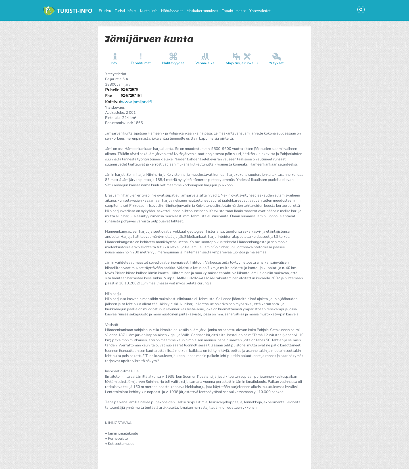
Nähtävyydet (172, 10)
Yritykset (276, 63)
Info (114, 63)
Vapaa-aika (204, 63)
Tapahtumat (234, 10)
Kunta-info (148, 10)
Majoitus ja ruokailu (242, 63)
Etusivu (105, 10)
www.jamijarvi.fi (136, 102)
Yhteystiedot (260, 10)
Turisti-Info (125, 10)
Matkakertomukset (202, 10)
